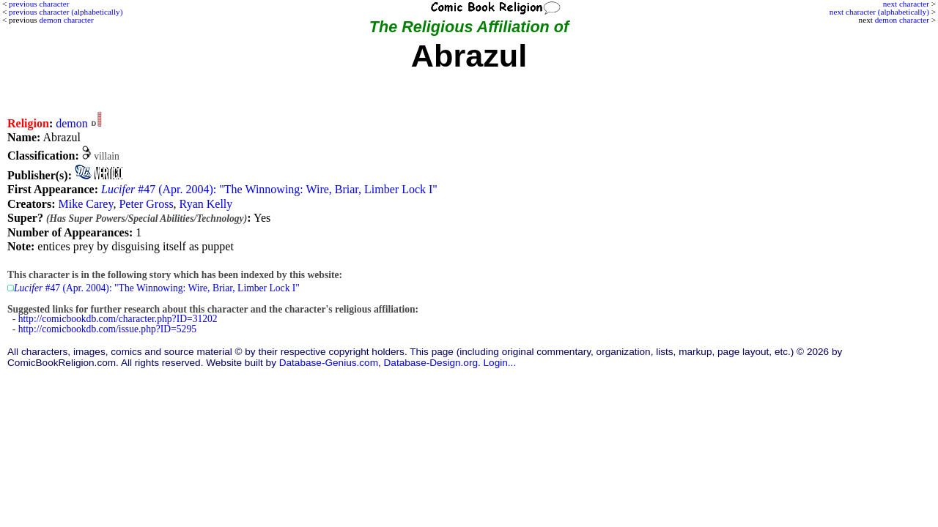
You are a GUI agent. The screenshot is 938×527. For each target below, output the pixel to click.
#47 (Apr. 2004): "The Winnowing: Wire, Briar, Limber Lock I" (269, 189)
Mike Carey (85, 204)
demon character (902, 19)
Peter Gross (146, 204)
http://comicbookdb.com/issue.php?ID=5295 (107, 329)
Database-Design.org (431, 362)
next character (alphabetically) (879, 11)
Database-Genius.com (328, 362)
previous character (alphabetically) (65, 11)
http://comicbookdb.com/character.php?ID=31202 (118, 318)
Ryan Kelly (206, 204)
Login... (500, 362)
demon (72, 123)
